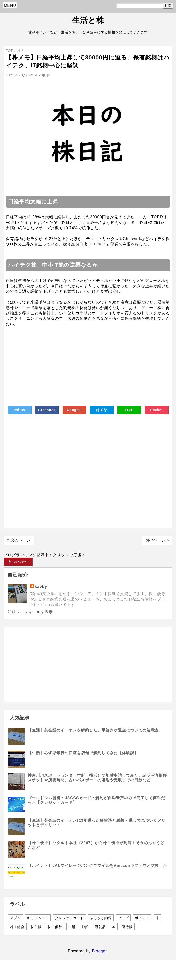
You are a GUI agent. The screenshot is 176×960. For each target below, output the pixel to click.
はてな (101, 410)
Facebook (47, 410)
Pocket (156, 410)
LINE (129, 410)
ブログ (123, 918)
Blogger (99, 951)
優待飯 (127, 927)
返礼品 (100, 927)
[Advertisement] (88, 360)
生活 (71, 927)
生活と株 (88, 20)
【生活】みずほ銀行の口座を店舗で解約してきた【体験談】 (83, 753)
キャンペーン (38, 918)
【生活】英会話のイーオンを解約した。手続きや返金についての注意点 (93, 730)
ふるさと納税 (101, 918)
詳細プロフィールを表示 (30, 612)
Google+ (74, 410)
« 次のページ (19, 540)
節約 (85, 927)
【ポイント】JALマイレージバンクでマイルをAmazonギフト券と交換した (97, 866)
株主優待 (55, 927)
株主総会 (17, 927)
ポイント (142, 918)
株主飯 (36, 927)
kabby (41, 586)
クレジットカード (69, 918)
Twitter (19, 410)
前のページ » (157, 540)
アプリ (15, 918)
